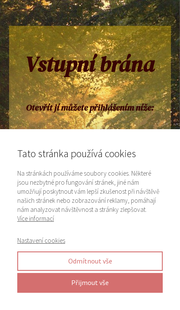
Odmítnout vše (90, 261)
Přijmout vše (90, 282)
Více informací (35, 218)
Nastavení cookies (41, 240)
